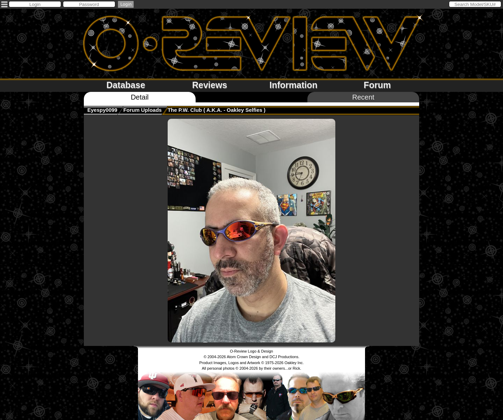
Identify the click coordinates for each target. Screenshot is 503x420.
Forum (377, 85)
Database (125, 85)
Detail (139, 97)
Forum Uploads (142, 110)
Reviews (209, 85)
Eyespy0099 (102, 110)
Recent (363, 97)
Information (293, 85)
